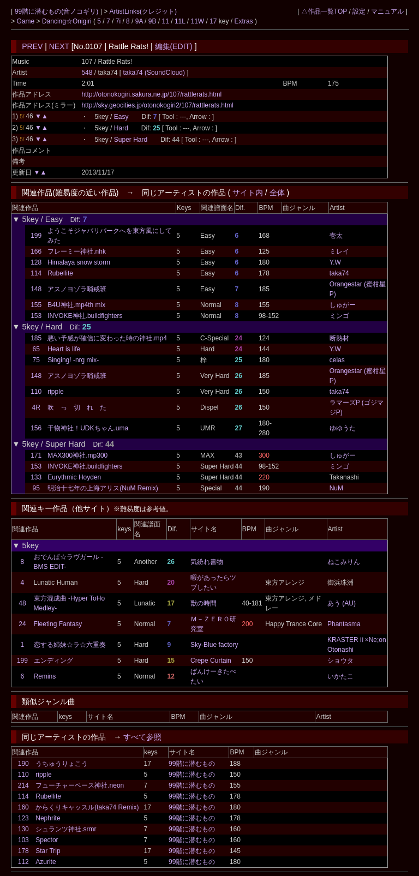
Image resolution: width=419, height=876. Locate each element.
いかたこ (340, 676)
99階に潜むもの (192, 763)
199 (36, 235)
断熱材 (339, 338)
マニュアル (387, 11)
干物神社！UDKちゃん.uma (87, 428)
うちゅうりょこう (61, 763)
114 (36, 273)
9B (152, 21)
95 (35, 488)
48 (22, 603)
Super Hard (130, 139)
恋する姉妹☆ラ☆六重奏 (70, 645)
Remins (45, 676)
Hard (121, 128)
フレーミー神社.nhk (76, 251)
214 (23, 785)
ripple (55, 391)
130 (23, 829)
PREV (32, 46)
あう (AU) (341, 603)
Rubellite (60, 273)
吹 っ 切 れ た (76, 407)
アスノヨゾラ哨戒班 (76, 289)
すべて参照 (142, 737)
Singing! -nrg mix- (73, 360)
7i (118, 21)
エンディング (53, 660)
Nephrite (47, 818)
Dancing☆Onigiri (67, 21)
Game (27, 21)
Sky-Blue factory (214, 645)
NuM (336, 488)
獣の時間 (203, 603)
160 (23, 807)
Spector (46, 840)
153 (36, 316)
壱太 (336, 235)
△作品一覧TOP (324, 11)
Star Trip (47, 851)
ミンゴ (339, 316)
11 (165, 21)
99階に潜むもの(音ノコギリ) (57, 11)
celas (337, 360)
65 (35, 349)
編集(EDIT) (174, 46)
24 (22, 624)
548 (86, 72)
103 (23, 840)
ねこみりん (343, 562)
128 (36, 262)
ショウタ (340, 660)
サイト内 (247, 192)
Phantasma (344, 624)
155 (36, 305)
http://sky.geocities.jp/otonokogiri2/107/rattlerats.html (157, 105)
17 (213, 21)
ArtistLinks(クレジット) (143, 11)
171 (36, 455)
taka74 (339, 273)
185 (36, 338)
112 (23, 862)
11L (180, 21)
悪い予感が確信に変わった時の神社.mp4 (107, 338)
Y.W (335, 262)
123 (23, 818)
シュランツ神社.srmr (65, 829)
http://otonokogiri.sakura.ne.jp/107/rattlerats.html (151, 94)
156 (36, 428)
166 (36, 251)
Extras (244, 21)
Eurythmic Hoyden (74, 477)
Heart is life (63, 349)
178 (23, 851)
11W (197, 21)
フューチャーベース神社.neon (79, 785)
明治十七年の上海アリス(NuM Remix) (102, 488)
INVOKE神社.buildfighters (84, 316)
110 (36, 391)
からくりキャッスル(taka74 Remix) (87, 807)
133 (36, 477)
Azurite (45, 862)
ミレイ (339, 251)
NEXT (59, 46)
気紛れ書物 (206, 562)
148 (36, 289)
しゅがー (343, 305)
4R (36, 407)
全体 (277, 192)
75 (35, 360)
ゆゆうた (343, 428)
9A (139, 21)
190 (23, 763)
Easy (121, 117)
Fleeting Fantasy (58, 624)
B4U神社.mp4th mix (76, 305)
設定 (359, 11)
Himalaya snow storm (78, 262)
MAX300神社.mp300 (77, 455)
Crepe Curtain (210, 660)
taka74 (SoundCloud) (155, 72)
